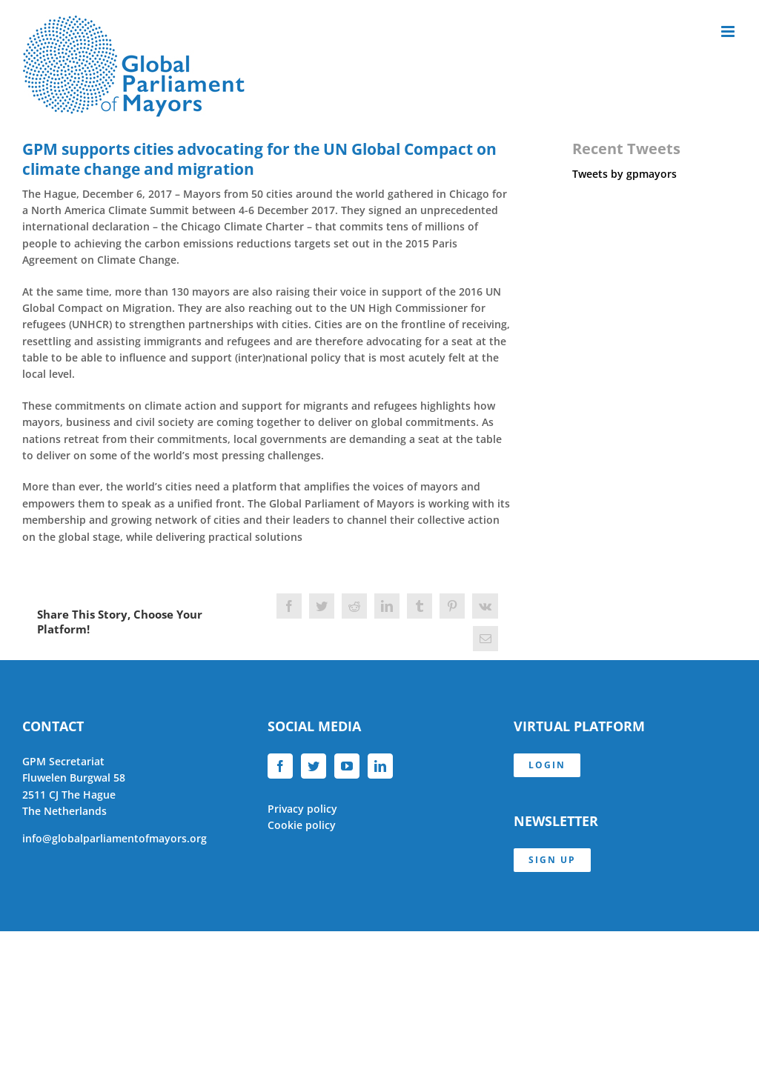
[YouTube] (346, 766)
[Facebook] (280, 766)
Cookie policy (302, 825)
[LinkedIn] (380, 766)
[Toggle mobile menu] (729, 31)
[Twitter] (313, 766)
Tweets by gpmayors (624, 174)
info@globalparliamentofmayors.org (114, 838)
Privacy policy (302, 809)
